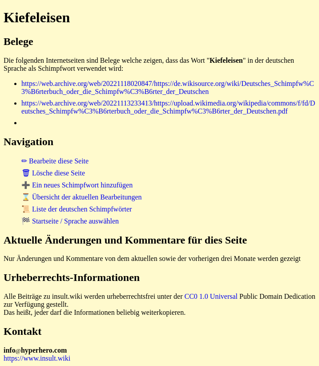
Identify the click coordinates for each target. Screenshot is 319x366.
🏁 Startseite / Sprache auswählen (70, 221)
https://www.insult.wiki (37, 358)
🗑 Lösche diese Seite (53, 173)
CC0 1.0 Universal (211, 296)
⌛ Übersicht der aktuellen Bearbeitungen (81, 197)
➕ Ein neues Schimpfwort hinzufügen (77, 185)
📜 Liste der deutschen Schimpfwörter (76, 209)
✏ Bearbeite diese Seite (55, 161)
